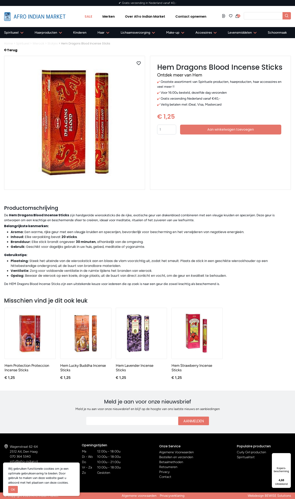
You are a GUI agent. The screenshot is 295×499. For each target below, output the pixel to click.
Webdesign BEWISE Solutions (269, 496)
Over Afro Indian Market (145, 16)
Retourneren (168, 467)
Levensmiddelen (240, 32)
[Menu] (288, 455)
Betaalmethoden (171, 462)
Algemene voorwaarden (139, 496)
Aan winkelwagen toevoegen (230, 129)
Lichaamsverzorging (135, 32)
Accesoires (203, 32)
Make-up (172, 32)
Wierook (38, 43)
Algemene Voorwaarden (176, 452)
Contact (165, 477)
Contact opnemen (190, 16)
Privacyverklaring (172, 496)
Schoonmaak (277, 32)
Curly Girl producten (251, 452)
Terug (10, 50)
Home (8, 43)
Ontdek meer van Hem (179, 75)
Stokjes (53, 43)
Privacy (164, 472)
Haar (101, 32)
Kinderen (79, 32)
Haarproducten (46, 32)
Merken (108, 16)
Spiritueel (11, 32)
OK (13, 489)
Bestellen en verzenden (176, 457)
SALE (88, 16)
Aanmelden (193, 421)
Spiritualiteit (246, 457)
